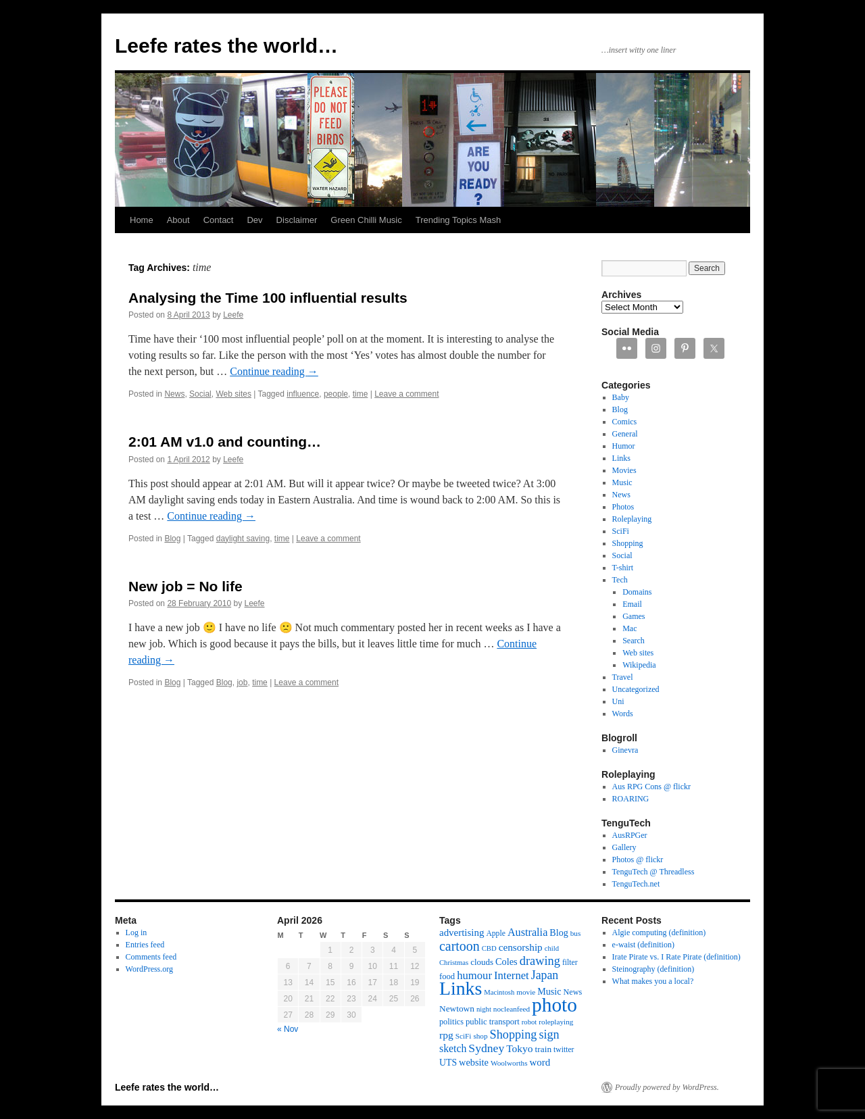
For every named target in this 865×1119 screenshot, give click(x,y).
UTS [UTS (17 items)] (448, 1063)
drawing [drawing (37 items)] (540, 961)
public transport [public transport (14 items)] (493, 1021)
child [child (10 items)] (552, 948)
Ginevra (625, 750)
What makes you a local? (653, 981)
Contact (218, 220)
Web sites (233, 394)
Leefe (233, 315)
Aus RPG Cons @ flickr (651, 786)
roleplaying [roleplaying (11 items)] (556, 1022)
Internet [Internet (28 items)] (511, 975)
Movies (624, 470)
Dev (254, 220)
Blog (172, 538)
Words (622, 713)
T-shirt (623, 567)
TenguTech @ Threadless (653, 871)
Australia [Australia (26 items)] (527, 932)
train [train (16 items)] (543, 1049)
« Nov (287, 1029)
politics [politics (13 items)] (451, 1021)
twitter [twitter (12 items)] (563, 1049)
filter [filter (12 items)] (570, 962)
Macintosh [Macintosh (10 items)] (499, 992)
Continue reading (274, 371)
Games (633, 616)
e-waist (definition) (643, 944)
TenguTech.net (636, 884)
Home (141, 220)
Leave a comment (406, 394)
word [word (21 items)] (540, 1062)
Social (200, 394)
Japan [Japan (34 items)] (545, 975)
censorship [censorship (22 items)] (521, 947)
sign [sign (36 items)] (549, 1034)
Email (632, 604)
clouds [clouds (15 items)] (481, 962)
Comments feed (151, 957)
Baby (620, 397)
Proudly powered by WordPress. (667, 1087)
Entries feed (145, 944)
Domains (636, 592)
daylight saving (243, 538)
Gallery (624, 847)
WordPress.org (149, 969)
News (174, 394)
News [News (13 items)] (572, 992)
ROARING (630, 798)
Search (633, 640)
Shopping (627, 543)
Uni (618, 701)
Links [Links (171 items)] (460, 988)
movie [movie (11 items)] (525, 992)
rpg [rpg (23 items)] (446, 1035)
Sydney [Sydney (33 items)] (486, 1048)
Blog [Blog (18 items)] (558, 932)
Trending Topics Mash (458, 220)
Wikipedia (639, 665)
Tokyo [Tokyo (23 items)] (519, 1048)
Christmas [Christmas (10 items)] (453, 962)
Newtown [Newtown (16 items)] (456, 1008)
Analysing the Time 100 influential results (267, 297)
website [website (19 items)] (474, 1062)
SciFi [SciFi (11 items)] (463, 1036)
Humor (623, 446)
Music (622, 482)
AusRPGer (629, 835)
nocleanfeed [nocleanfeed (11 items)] (511, 1009)
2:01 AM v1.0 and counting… (224, 441)
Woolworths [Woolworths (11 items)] (509, 1063)
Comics (624, 421)
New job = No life (185, 586)
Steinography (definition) (653, 969)
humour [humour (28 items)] (474, 975)
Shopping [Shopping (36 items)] (513, 1034)
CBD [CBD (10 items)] (489, 948)
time (360, 394)
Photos (623, 507)
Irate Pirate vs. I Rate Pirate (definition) (676, 957)
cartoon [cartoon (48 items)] (459, 946)
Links (621, 458)
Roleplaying (632, 519)
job (242, 682)
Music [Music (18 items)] (549, 991)
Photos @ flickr (638, 859)
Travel (622, 677)
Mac (629, 628)
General (625, 434)
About (178, 220)
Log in (136, 932)
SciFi (620, 531)
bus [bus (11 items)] (575, 933)
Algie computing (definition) (659, 932)
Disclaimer (297, 220)
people (336, 394)
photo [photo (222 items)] (554, 1005)
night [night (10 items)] (483, 1009)
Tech (620, 580)
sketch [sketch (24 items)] (452, 1048)
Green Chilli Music (365, 220)
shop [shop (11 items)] (480, 1036)
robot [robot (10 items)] (529, 1022)
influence (303, 394)
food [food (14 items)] (447, 976)
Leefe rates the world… (226, 45)
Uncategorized (636, 689)
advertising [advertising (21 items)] (461, 932)
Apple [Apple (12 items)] (495, 933)
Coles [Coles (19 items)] (506, 961)
